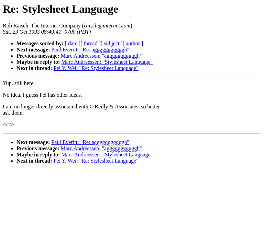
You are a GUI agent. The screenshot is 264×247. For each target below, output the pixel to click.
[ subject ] (112, 43)
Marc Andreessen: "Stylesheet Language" (107, 62)
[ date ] (72, 43)
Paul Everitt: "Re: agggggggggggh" (90, 49)
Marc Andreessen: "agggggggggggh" (101, 56)
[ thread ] (90, 43)
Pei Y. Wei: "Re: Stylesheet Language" (96, 68)
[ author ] (133, 43)
